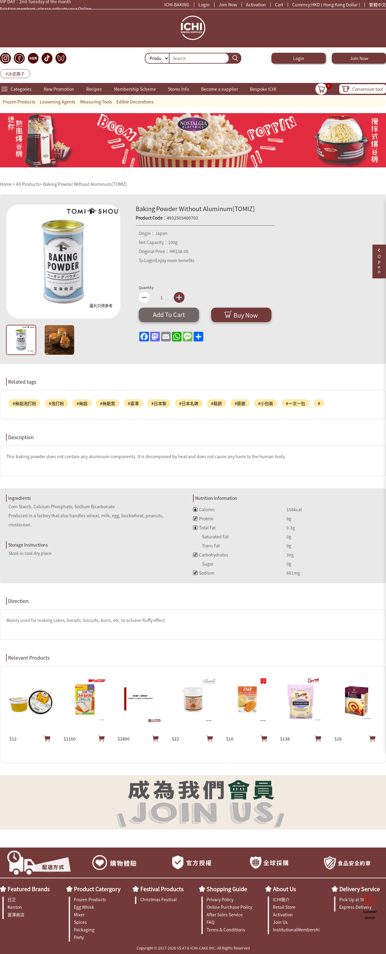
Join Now (228, 5)
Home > (8, 184)
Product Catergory (97, 889)
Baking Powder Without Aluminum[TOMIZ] (85, 184)
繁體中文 (377, 5)
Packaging (84, 930)
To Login (147, 260)
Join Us (280, 922)
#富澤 (133, 403)
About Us (284, 889)
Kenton (15, 907)
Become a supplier (219, 89)
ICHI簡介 (281, 899)
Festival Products (161, 889)
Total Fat (204, 528)
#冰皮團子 (15, 74)
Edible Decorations (135, 102)
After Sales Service (225, 914)
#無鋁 (82, 403)
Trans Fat (206, 546)
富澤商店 (16, 914)
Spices (80, 922)
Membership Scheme (135, 89)
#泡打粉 (56, 403)
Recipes (94, 89)
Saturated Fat (211, 537)
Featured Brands (28, 889)
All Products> (29, 184)
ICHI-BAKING (176, 5)
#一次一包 (295, 403)
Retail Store (284, 907)
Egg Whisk (84, 907)
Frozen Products (19, 102)
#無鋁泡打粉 (24, 403)
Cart (279, 5)
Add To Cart (169, 314)
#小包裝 (265, 403)
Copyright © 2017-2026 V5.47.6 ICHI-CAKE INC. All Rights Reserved (193, 947)
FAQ (210, 922)
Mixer (79, 914)
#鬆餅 (216, 403)
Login (204, 5)
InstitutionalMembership (296, 930)
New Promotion (59, 89)
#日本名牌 (188, 403)
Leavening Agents (57, 102)
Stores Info (178, 89)
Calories (204, 509)
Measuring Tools (96, 102)
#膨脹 (240, 403)
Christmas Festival (158, 899)
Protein (203, 518)
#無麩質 (107, 403)
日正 (12, 899)
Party (79, 937)
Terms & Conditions (226, 930)
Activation (256, 5)
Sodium (203, 573)
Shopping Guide (227, 889)
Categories (21, 89)
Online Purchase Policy (229, 907)
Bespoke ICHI (263, 89)
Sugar (203, 564)
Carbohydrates (210, 555)
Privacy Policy (220, 899)
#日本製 (158, 403)
